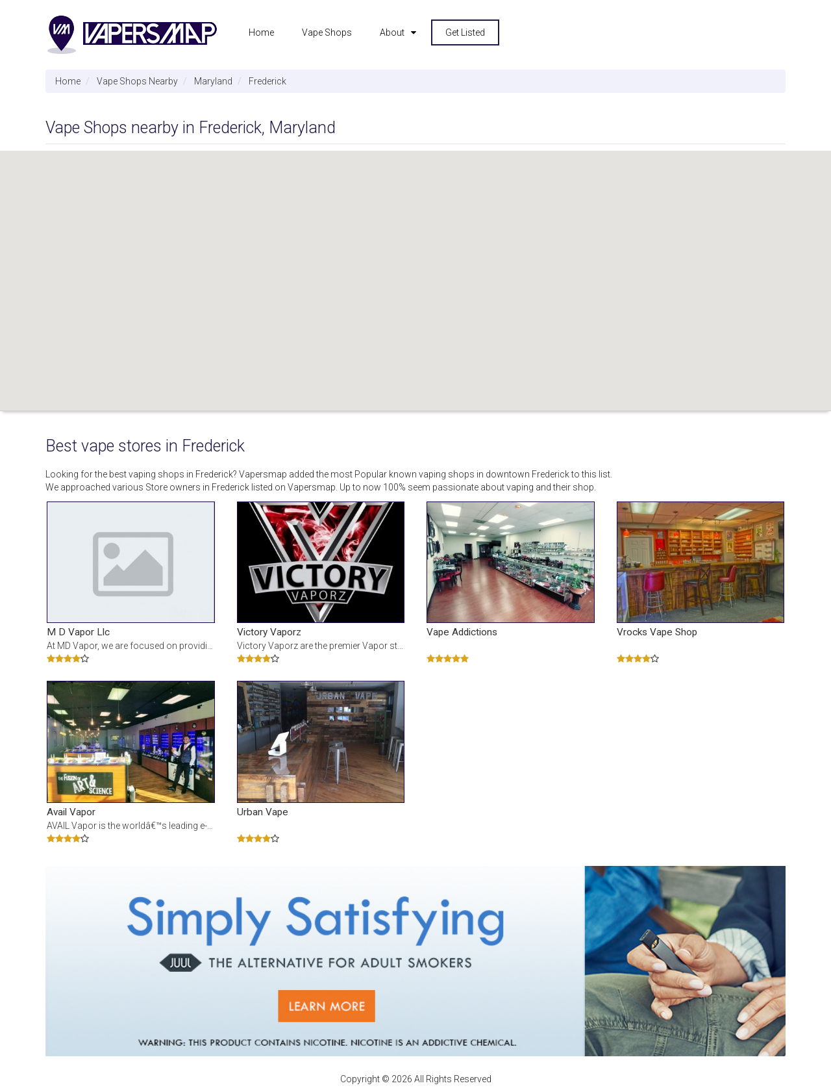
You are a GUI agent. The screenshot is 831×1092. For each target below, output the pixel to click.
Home (261, 32)
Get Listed (465, 32)
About (392, 32)
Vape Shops (327, 32)
